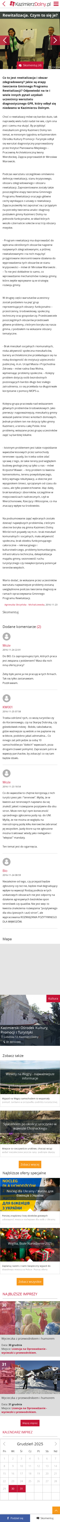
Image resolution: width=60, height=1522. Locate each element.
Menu (56, 4)
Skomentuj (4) (32, 65)
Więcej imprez (30, 1423)
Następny (55, 40)
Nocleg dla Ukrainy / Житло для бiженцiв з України (30, 1193)
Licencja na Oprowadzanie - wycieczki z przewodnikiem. (24, 1350)
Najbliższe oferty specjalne (24, 1173)
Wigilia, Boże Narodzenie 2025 (30, 1243)
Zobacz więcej (30, 1164)
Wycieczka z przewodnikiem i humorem (28, 1338)
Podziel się (17, 1518)
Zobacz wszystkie (30, 1282)
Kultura (53, 998)
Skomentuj (46, 1518)
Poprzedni (5, 40)
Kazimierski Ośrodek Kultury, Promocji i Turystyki (24, 1029)
